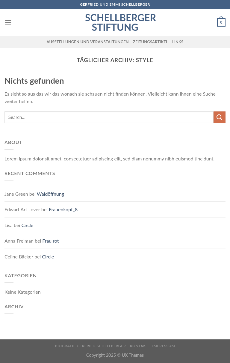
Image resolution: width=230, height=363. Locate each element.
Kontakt (139, 346)
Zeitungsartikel (150, 41)
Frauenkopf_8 (63, 209)
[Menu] (8, 22)
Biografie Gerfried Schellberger (90, 346)
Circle (27, 225)
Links (177, 41)
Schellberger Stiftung (115, 22)
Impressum (163, 346)
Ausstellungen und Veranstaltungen (88, 41)
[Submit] (220, 117)
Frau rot (50, 240)
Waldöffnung (50, 194)
